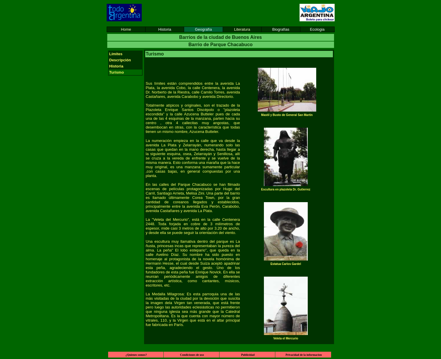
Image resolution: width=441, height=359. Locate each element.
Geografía (203, 29)
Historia (164, 29)
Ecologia (317, 29)
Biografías (281, 29)
